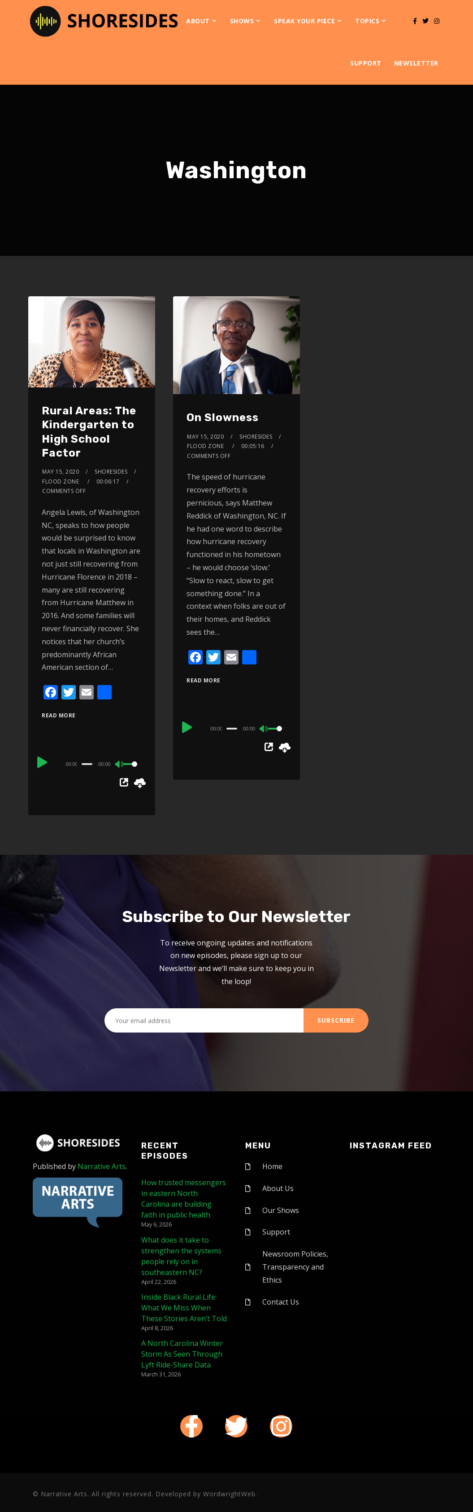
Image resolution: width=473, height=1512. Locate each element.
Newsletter (416, 63)
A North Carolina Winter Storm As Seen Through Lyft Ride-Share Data (182, 1354)
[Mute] (119, 764)
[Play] (43, 763)
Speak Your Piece (304, 21)
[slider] (87, 764)
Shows (242, 21)
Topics (367, 21)
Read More (59, 715)
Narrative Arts (102, 1166)
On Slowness (223, 417)
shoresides (111, 471)
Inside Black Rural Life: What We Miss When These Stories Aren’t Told (184, 1307)
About (198, 21)
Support (366, 63)
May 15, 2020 (60, 471)
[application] (92, 764)
